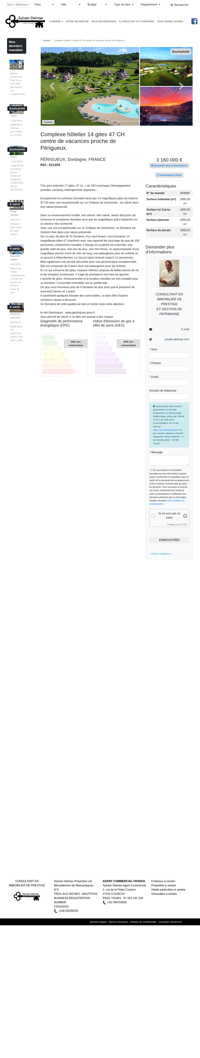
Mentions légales (98, 922)
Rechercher (180, 4)
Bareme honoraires (118, 922)
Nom (153, 349)
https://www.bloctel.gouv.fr (166, 430)
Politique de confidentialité (143, 922)
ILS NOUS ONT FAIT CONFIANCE (136, 21)
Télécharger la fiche (169, 175)
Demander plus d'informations (169, 165)
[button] (44, 5)
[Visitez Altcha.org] (185, 515)
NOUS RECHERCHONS (103, 21)
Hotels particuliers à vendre (168, 889)
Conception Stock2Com (170, 922)
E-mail (185, 329)
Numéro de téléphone (162, 390)
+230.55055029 (68, 910)
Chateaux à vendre (163, 881)
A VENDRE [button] (56, 21)
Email (153, 376)
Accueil (46, 40)
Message (156, 452)
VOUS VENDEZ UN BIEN (170, 21)
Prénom (155, 363)
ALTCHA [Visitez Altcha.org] (183, 524)
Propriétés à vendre (163, 885)
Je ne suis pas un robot (169, 515)
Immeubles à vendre (164, 893)
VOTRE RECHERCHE (77, 21)
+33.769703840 (117, 902)
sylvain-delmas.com (176, 339)
